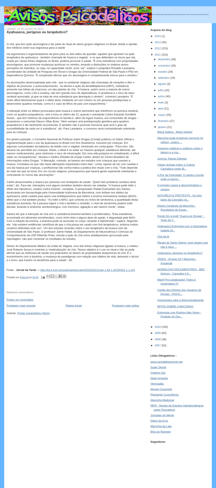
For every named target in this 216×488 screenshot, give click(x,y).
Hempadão (157, 383)
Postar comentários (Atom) (33, 313)
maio (161, 102)
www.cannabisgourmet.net (166, 361)
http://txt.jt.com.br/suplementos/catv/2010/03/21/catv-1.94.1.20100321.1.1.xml (87, 270)
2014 (158, 36)
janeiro (162, 127)
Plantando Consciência (164, 394)
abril (161, 108)
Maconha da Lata (160, 426)
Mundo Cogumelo (161, 389)
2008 (158, 339)
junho (161, 96)
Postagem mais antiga (125, 305)
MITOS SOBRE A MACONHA (175, 306)
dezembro (164, 59)
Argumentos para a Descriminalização (180, 300)
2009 (158, 333)
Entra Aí (24, 277)
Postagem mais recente (21, 305)
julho (161, 90)
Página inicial (74, 305)
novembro (164, 65)
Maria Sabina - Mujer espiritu (174, 131)
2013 (158, 42)
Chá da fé (163, 236)
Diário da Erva (159, 420)
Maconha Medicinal (162, 400)
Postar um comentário (20, 299)
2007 (158, 345)
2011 (158, 54)
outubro (163, 71)
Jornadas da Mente (162, 415)
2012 (158, 48)
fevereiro (163, 121)
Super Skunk (158, 367)
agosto (162, 83)
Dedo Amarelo (159, 378)
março (162, 114)
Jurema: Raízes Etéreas (172, 158)
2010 (158, 326)
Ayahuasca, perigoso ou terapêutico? (179, 253)
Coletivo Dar (158, 372)
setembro (164, 77)
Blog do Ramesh (160, 431)
